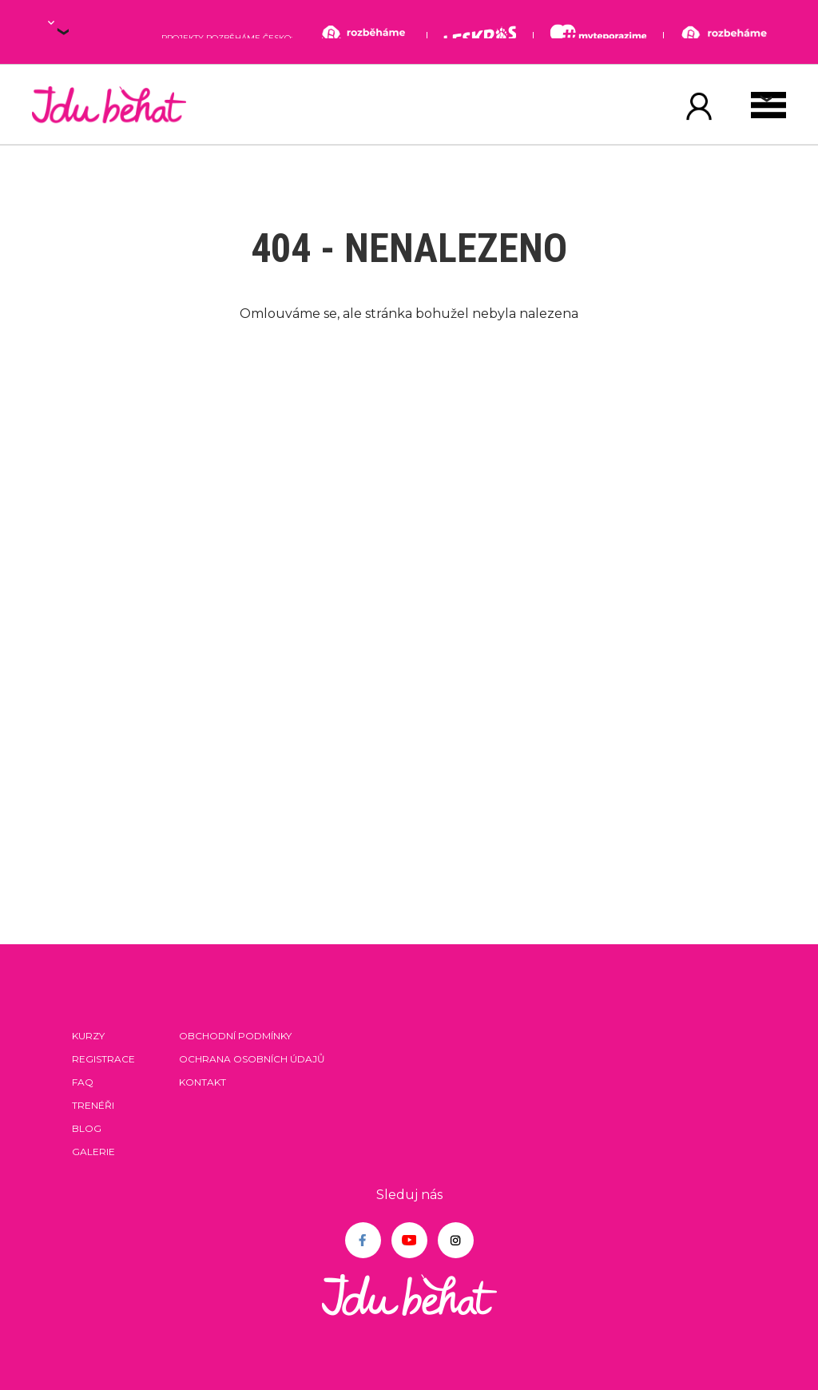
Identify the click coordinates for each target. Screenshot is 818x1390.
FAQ (82, 1082)
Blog (86, 1128)
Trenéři (93, 1105)
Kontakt (202, 1082)
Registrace (103, 1059)
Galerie (93, 1152)
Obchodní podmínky (235, 1036)
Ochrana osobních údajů (252, 1059)
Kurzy (88, 1036)
